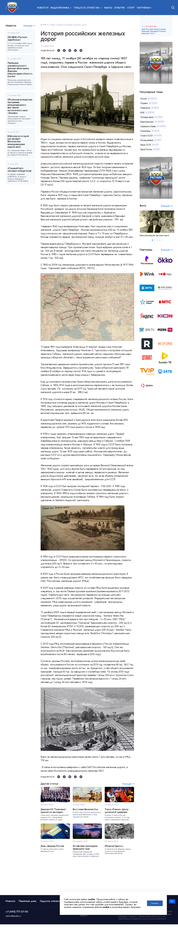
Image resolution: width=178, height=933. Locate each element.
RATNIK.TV (45, 25)
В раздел (28, 26)
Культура (119, 7)
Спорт (131, 7)
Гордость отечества (51, 910)
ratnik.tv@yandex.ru (13, 924)
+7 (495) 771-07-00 (17, 920)
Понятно (155, 903)
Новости (42, 7)
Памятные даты (27, 910)
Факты (108, 7)
